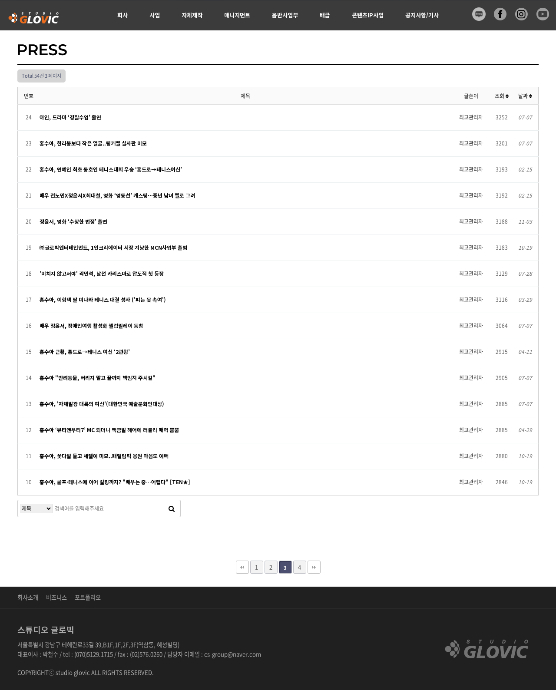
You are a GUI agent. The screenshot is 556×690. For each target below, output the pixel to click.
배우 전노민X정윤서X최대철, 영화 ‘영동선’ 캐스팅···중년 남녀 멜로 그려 (117, 195)
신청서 (125, 45)
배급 (325, 15)
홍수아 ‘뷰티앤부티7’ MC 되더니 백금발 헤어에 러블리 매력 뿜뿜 (109, 429)
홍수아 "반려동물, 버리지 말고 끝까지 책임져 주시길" (98, 377)
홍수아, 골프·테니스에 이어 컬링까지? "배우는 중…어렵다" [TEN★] (115, 481)
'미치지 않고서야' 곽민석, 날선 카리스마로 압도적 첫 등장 (102, 273)
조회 (502, 96)
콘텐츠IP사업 (368, 15)
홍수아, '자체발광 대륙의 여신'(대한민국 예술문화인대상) (102, 403)
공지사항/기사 (422, 15)
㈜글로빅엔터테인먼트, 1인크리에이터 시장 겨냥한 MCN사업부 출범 (113, 247)
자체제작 (192, 15)
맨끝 (314, 567)
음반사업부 (285, 15)
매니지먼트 (237, 15)
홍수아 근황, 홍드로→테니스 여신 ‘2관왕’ (85, 351)
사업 (154, 15)
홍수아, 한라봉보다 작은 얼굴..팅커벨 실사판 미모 (93, 143)
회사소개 (27, 597)
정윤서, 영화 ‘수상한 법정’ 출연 (73, 221)
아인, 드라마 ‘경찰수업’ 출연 (70, 117)
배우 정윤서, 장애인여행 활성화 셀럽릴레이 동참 (91, 325)
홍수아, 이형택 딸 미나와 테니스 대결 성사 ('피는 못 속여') (103, 299)
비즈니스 (56, 597)
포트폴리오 (88, 597)
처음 (242, 567)
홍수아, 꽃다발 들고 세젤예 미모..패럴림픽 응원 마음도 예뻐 (104, 455)
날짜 (525, 96)
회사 (122, 15)
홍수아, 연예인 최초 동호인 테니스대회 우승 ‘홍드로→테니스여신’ (111, 169)
